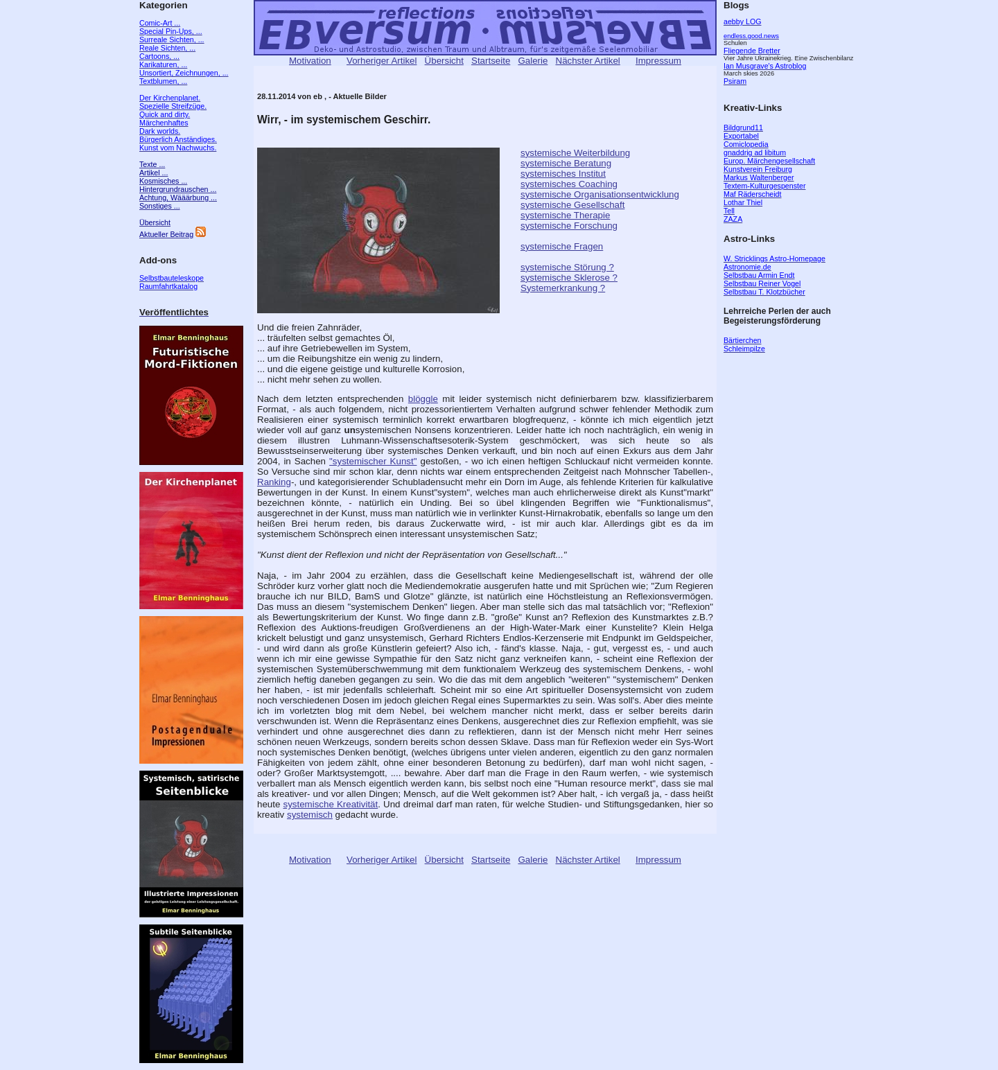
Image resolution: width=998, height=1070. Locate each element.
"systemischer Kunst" (373, 461)
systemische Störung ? (567, 267)
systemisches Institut (563, 173)
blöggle (423, 399)
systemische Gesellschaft (572, 205)
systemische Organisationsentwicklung (599, 194)
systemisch (310, 814)
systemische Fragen (561, 246)
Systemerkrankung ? (562, 288)
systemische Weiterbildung (575, 153)
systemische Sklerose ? (569, 277)
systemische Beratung (565, 163)
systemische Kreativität (330, 804)
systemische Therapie (565, 215)
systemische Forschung (569, 225)
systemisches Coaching (569, 184)
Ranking (274, 482)
